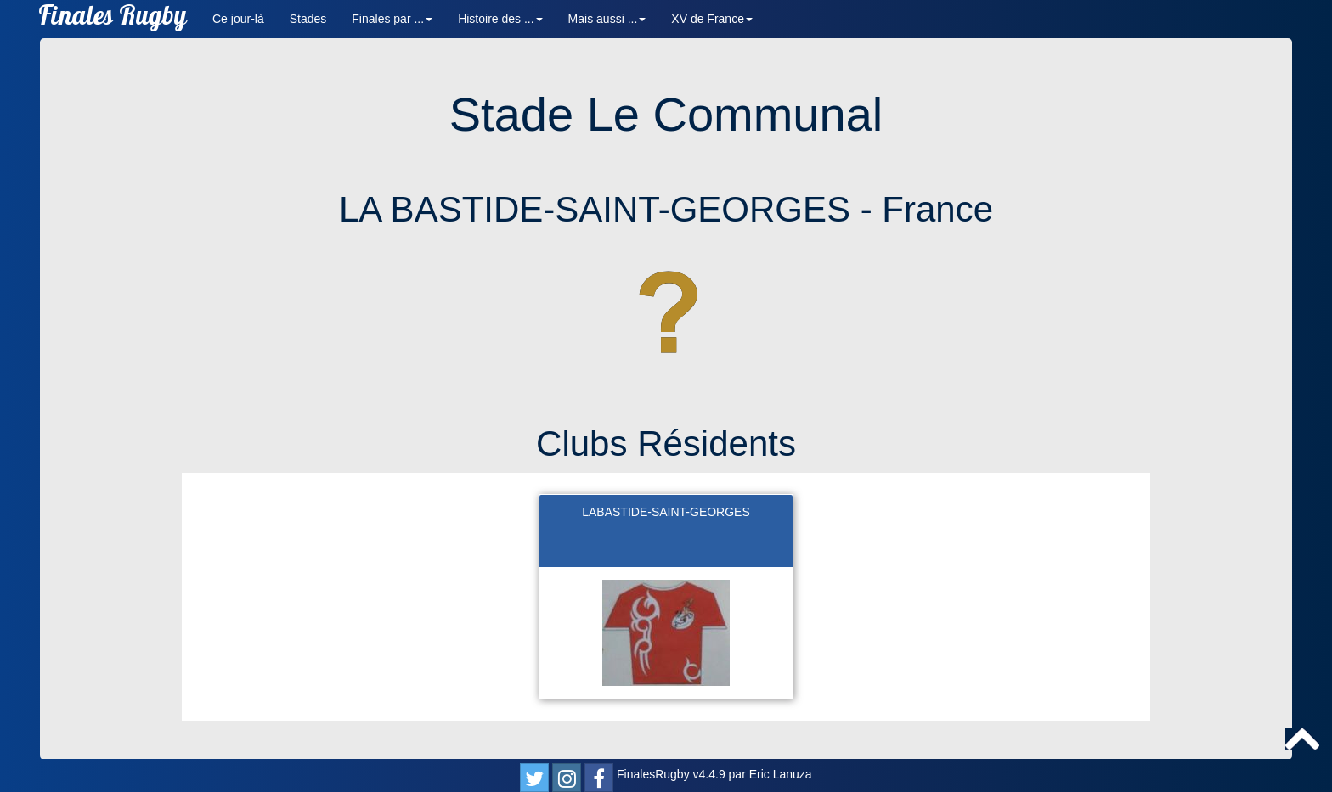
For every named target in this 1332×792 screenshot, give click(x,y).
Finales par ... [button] (392, 18)
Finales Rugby (112, 19)
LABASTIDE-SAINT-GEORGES (666, 512)
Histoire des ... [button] (500, 18)
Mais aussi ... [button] (607, 18)
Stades (308, 18)
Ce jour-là (238, 18)
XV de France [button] (712, 18)
